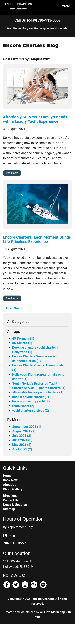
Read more (12, 172)
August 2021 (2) (23, 431)
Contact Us (11, 500)
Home (7, 476)
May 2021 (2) (21, 445)
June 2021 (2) (22, 440)
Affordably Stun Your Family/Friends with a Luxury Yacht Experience (35, 119)
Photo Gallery (12, 489)
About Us (9, 485)
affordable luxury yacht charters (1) (37, 392)
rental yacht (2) (23, 406)
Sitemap (9, 509)
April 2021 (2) (22, 449)
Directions (10, 496)
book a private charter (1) (30, 397)
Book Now (10, 480)
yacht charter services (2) (30, 410)
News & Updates (15, 505)
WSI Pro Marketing (52, 612)
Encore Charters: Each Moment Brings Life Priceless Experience (37, 239)
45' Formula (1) (23, 338)
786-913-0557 (49, 20)
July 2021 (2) (21, 436)
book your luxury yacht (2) (31, 401)
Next (17, 308)
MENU (63, 5)
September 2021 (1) (26, 427)
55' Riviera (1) (22, 343)
